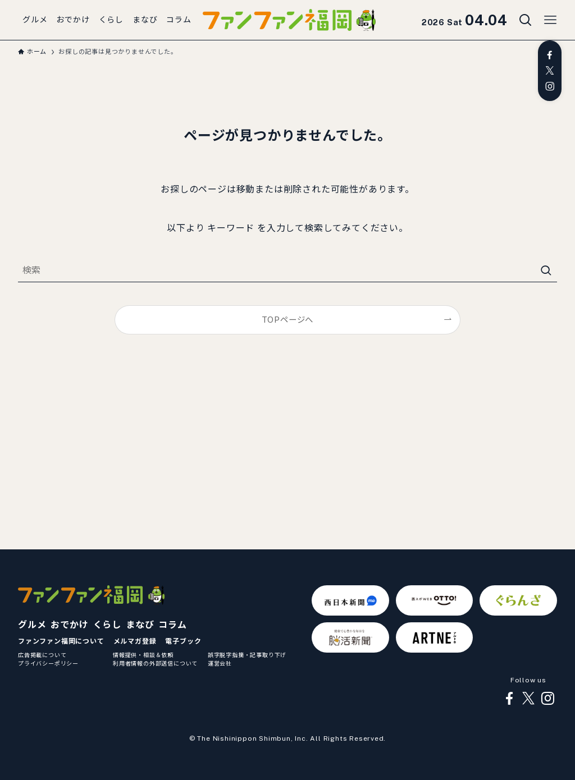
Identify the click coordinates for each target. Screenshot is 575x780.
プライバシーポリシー (48, 663)
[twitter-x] (549, 70)
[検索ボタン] (525, 20)
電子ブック (183, 641)
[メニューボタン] (550, 20)
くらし (107, 625)
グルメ (32, 625)
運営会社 (220, 663)
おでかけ (69, 625)
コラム (172, 625)
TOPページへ (288, 319)
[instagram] (549, 86)
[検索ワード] (287, 270)
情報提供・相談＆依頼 (143, 654)
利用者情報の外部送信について (155, 663)
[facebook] (549, 55)
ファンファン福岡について (61, 641)
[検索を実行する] (546, 270)
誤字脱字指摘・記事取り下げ (247, 654)
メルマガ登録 (135, 641)
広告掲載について (42, 654)
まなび (140, 625)
